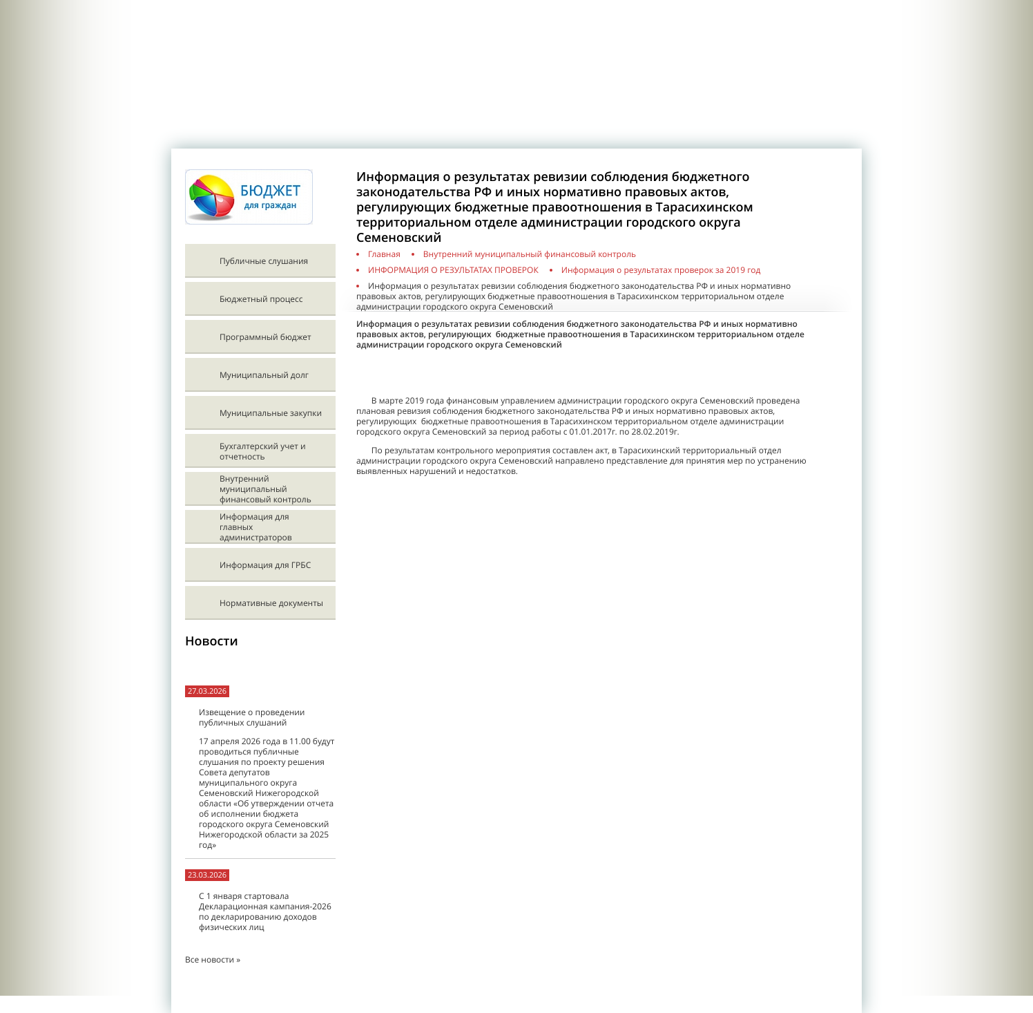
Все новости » (212, 959)
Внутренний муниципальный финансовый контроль (265, 489)
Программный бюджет (265, 337)
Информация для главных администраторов (256, 527)
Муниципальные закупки (271, 413)
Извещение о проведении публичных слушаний (252, 717)
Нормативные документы (271, 603)
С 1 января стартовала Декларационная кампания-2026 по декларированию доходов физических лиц (265, 911)
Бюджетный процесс (261, 299)
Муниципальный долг (264, 375)
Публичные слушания (264, 261)
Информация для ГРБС (265, 565)
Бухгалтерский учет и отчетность (263, 451)
